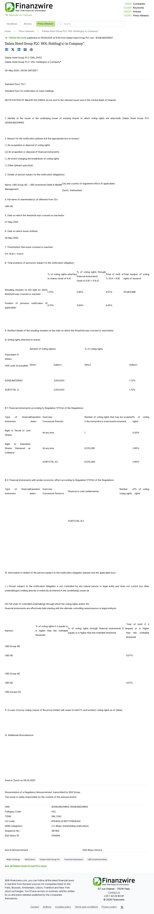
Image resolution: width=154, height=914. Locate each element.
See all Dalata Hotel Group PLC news (26, 865)
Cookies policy (63, 906)
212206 (127, 7)
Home (8, 31)
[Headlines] (28, 7)
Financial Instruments (74, 859)
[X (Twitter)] (122, 907)
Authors (47, 906)
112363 (128, 15)
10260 (128, 3)
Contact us (114, 892)
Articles (137, 11)
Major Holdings (13, 859)
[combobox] (91, 24)
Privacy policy (109, 906)
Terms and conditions (86, 906)
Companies (139, 3)
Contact (34, 906)
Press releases (141, 15)
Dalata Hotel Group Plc (50, 859)
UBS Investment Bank (97, 859)
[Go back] (16, 38)
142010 (127, 11)
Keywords (138, 7)
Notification (30, 859)
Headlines (12, 24)
